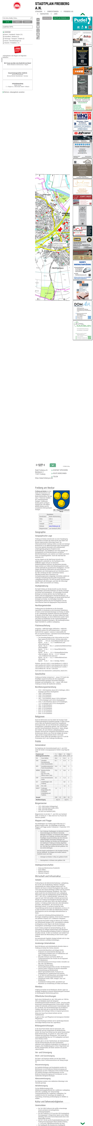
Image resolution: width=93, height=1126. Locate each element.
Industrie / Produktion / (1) (11, 43)
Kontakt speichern (60, 470)
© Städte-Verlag (66, 466)
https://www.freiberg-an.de (44, 478)
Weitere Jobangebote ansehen (14, 92)
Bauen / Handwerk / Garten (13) (13, 34)
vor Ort (7, 22)
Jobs (55, 14)
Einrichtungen (52, 11)
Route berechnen (58, 245)
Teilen (55, 477)
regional (17, 22)
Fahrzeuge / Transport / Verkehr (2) (14, 38)
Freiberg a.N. (68, 11)
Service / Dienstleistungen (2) (12, 41)
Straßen (38, 11)
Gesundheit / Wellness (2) (11, 36)
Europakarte (47, 18)
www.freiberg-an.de (54, 526)
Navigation (44, 14)
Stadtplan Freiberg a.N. (61, 18)
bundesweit (27, 22)
